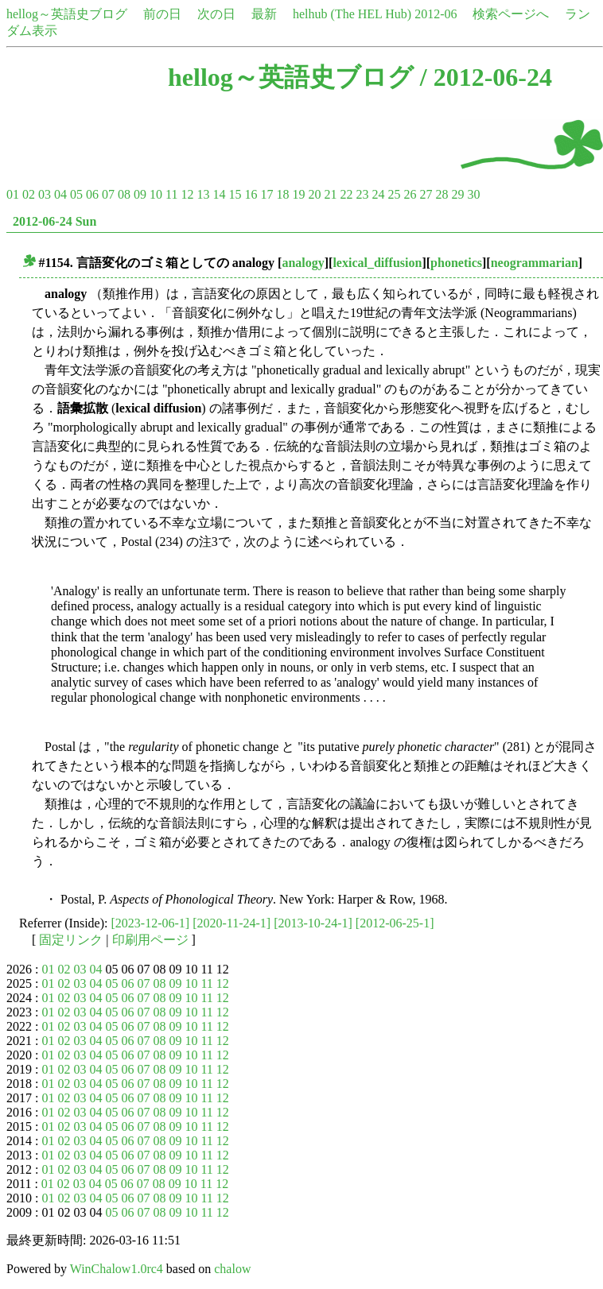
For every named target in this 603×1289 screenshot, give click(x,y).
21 (330, 194)
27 (425, 194)
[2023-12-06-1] (150, 923)
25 (393, 194)
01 (12, 194)
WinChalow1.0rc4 (116, 1268)
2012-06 (435, 14)
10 (156, 194)
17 (266, 194)
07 (108, 194)
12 (187, 194)
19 (298, 194)
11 (171, 194)
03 (44, 194)
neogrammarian (534, 262)
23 (362, 194)
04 (60, 194)
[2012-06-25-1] (395, 923)
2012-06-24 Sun (54, 221)
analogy (303, 262)
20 (314, 194)
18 (282, 194)
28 (441, 194)
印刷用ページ (150, 939)
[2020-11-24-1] (231, 923)
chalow (232, 1268)
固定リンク (71, 939)
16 (250, 194)
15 (234, 194)
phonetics (456, 262)
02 (28, 194)
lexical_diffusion (377, 262)
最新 (264, 14)
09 (140, 194)
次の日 (216, 14)
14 (218, 194)
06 (92, 194)
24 (378, 194)
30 (473, 194)
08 (124, 194)
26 (409, 194)
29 (457, 194)
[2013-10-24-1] (313, 923)
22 (346, 194)
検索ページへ (511, 14)
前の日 (162, 14)
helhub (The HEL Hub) (352, 14)
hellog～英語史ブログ (66, 14)
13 (202, 194)
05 (76, 194)
